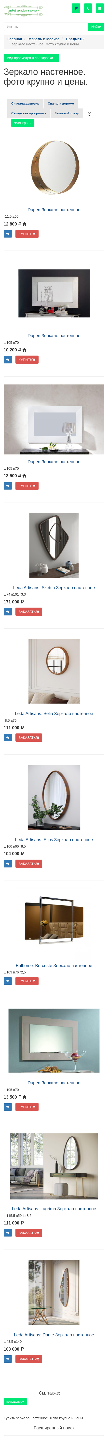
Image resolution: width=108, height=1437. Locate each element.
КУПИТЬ (27, 234)
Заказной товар (66, 113)
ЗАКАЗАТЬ (29, 612)
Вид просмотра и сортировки (31, 58)
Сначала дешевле (25, 103)
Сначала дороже (61, 103)
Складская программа (28, 113)
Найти (96, 27)
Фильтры (22, 123)
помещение (15, 1401)
